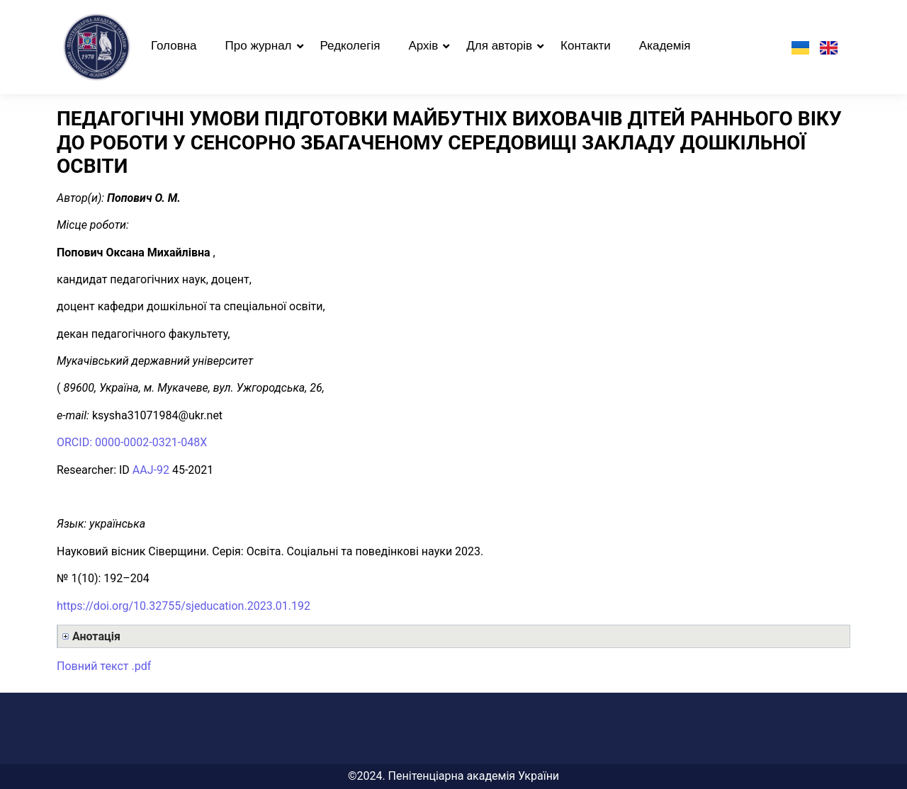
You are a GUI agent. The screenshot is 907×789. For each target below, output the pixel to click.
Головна (174, 45)
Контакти (585, 45)
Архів (423, 45)
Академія (665, 45)
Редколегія (350, 45)
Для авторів (499, 45)
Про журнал (258, 45)
